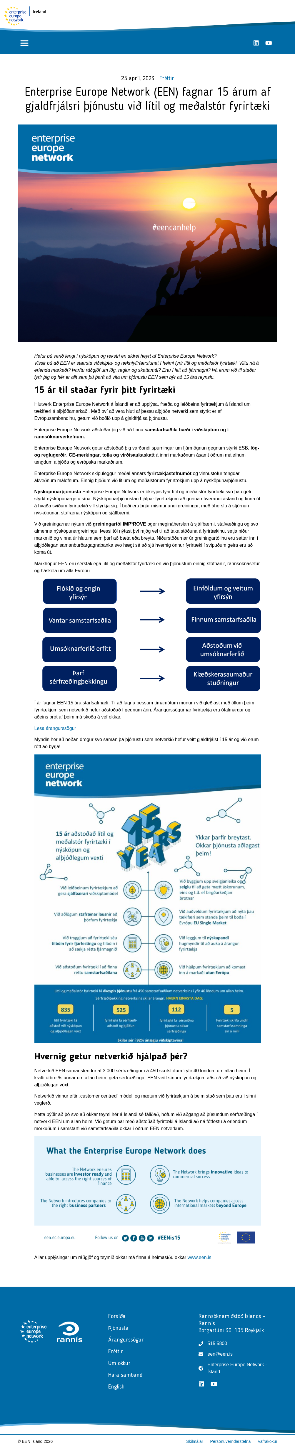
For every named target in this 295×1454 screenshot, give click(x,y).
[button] (24, 43)
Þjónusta (119, 1328)
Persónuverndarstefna (230, 1441)
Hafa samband (125, 1375)
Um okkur (119, 1364)
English (116, 1387)
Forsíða (117, 1317)
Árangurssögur (126, 1340)
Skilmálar (194, 1441)
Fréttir (166, 79)
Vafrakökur (267, 1441)
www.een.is (199, 1257)
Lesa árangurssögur (55, 728)
